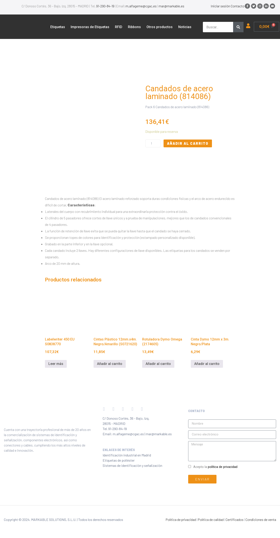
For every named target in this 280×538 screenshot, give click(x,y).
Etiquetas (57, 27)
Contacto (237, 6)
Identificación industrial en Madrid (127, 455)
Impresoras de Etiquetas (90, 27)
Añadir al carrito (187, 143)
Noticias (184, 27)
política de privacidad (222, 467)
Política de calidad (211, 519)
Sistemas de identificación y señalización (132, 465)
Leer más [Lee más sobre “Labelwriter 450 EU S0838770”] (55, 364)
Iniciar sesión (220, 6)
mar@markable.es (171, 6)
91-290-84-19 (105, 6)
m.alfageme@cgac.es (141, 6)
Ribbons (134, 27)
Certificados (234, 519)
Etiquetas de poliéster (119, 460)
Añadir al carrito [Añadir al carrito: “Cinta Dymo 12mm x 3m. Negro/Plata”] (207, 364)
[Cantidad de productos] (153, 143)
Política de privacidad (181, 519)
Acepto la (215, 467)
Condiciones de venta (260, 519)
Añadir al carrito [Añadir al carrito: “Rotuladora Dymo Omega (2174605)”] (158, 364)
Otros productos (159, 27)
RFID (118, 27)
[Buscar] (238, 27)
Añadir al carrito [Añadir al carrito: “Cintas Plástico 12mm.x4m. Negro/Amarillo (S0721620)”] (109, 364)
